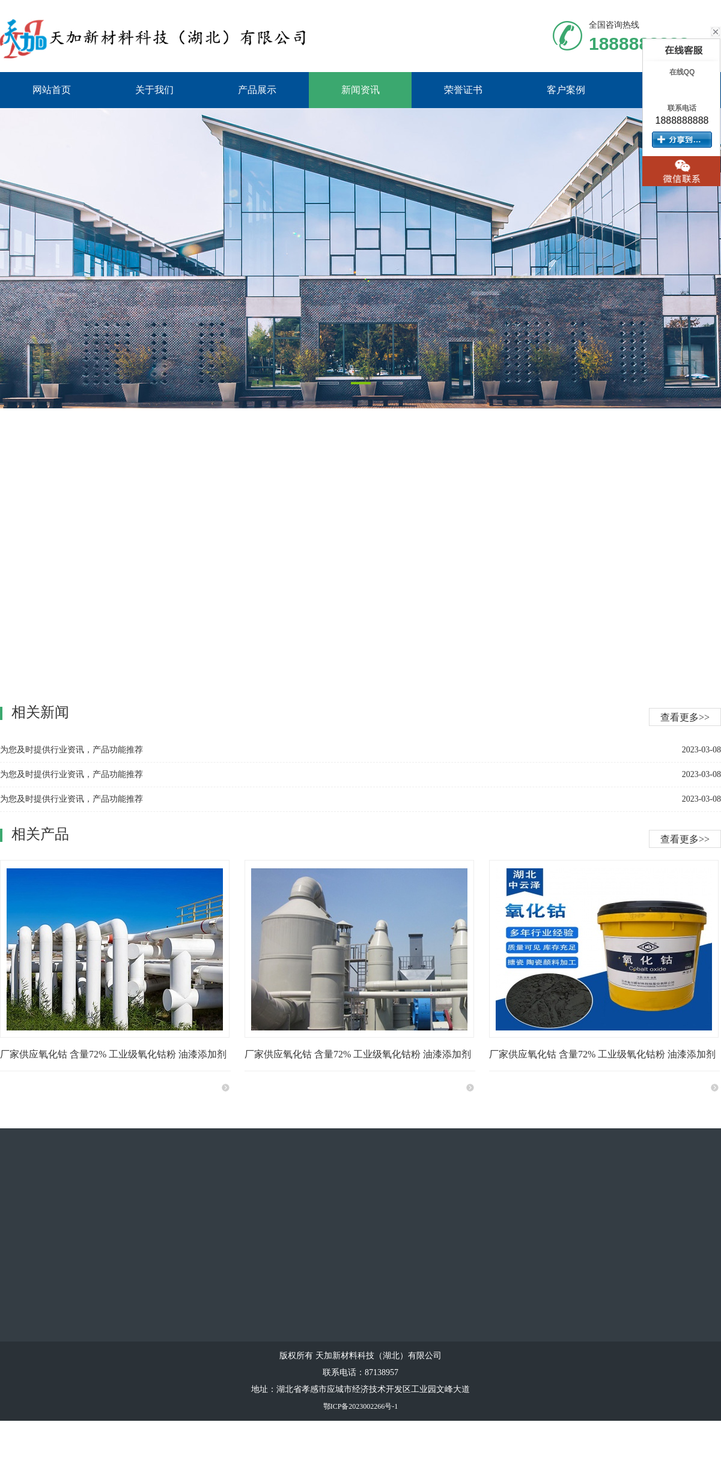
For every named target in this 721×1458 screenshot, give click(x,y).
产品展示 (257, 90)
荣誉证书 (463, 90)
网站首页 (51, 90)
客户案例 (566, 90)
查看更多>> (685, 839)
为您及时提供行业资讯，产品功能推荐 (71, 774)
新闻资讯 (360, 90)
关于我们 (154, 90)
